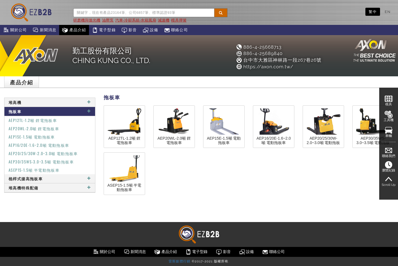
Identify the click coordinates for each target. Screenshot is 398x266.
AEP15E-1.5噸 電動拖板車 (32, 137)
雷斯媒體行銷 (179, 261)
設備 (150, 30)
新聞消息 (44, 30)
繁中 (373, 11)
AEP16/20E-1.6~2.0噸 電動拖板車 (39, 145)
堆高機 (50, 102)
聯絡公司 (176, 30)
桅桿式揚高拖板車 (50, 178)
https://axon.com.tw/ (264, 66)
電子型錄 (104, 30)
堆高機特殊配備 (50, 188)
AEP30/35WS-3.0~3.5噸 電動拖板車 (41, 162)
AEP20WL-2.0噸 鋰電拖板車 (34, 128)
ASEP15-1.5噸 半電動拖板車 (34, 170)
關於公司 (15, 30)
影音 (129, 30)
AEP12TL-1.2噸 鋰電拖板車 (33, 120)
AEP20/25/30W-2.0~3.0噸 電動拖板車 (43, 153)
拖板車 (50, 111)
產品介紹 (74, 30)
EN (388, 11)
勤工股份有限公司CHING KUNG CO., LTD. (111, 55)
